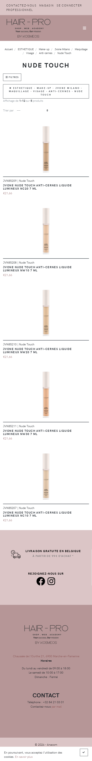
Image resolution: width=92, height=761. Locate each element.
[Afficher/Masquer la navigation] (84, 28)
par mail (57, 706)
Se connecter (69, 5)
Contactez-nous (21, 5)
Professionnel (19, 10)
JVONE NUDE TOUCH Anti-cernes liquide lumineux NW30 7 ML (37, 432)
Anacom (52, 744)
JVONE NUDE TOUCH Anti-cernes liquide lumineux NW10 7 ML (37, 268)
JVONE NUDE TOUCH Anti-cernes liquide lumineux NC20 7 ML (37, 186)
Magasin (46, 5)
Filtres (12, 77)
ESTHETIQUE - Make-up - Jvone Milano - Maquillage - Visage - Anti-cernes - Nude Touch (46, 91)
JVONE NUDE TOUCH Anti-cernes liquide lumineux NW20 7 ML (37, 350)
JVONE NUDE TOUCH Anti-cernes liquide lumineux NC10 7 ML (37, 514)
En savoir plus (24, 757)
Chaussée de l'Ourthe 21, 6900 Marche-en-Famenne (46, 656)
